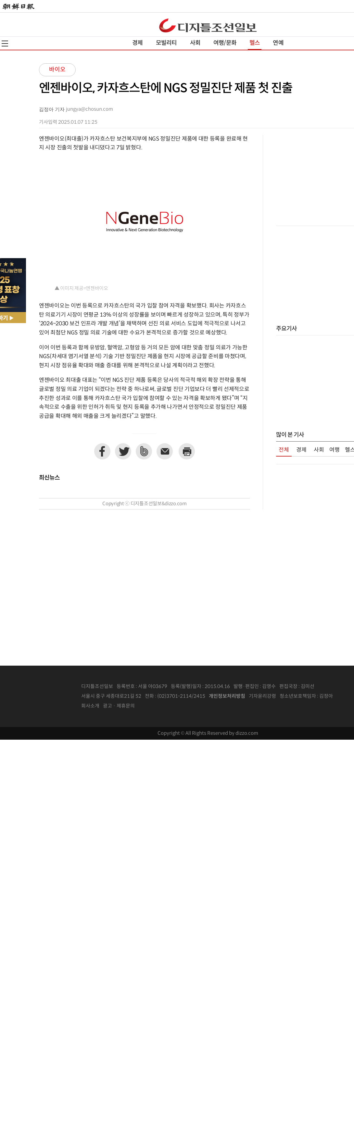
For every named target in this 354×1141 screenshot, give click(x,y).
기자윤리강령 (262, 696)
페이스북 (102, 451)
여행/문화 (224, 43)
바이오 (57, 69)
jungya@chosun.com (89, 109)
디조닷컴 (208, 25)
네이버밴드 (144, 451)
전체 (284, 450)
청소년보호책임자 (298, 696)
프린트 (187, 451)
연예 (278, 43)
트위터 (123, 451)
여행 (334, 450)
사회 (195, 43)
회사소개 (90, 706)
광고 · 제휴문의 (119, 706)
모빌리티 (166, 43)
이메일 (165, 451)
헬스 (254, 43)
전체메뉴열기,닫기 (5, 43)
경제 (137, 43)
